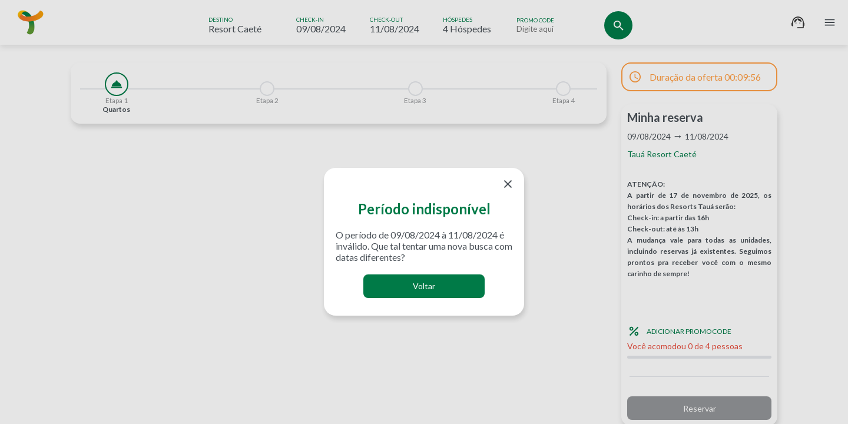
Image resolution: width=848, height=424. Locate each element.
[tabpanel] (339, 131)
